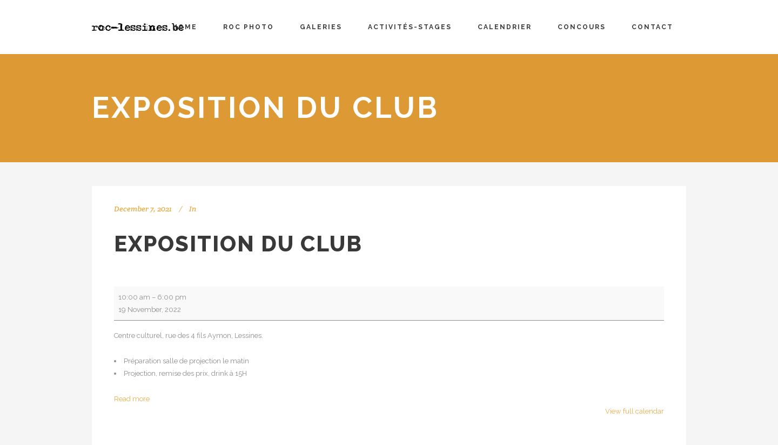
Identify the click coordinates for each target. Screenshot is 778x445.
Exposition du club (238, 243)
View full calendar (634, 411)
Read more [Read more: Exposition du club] (132, 399)
